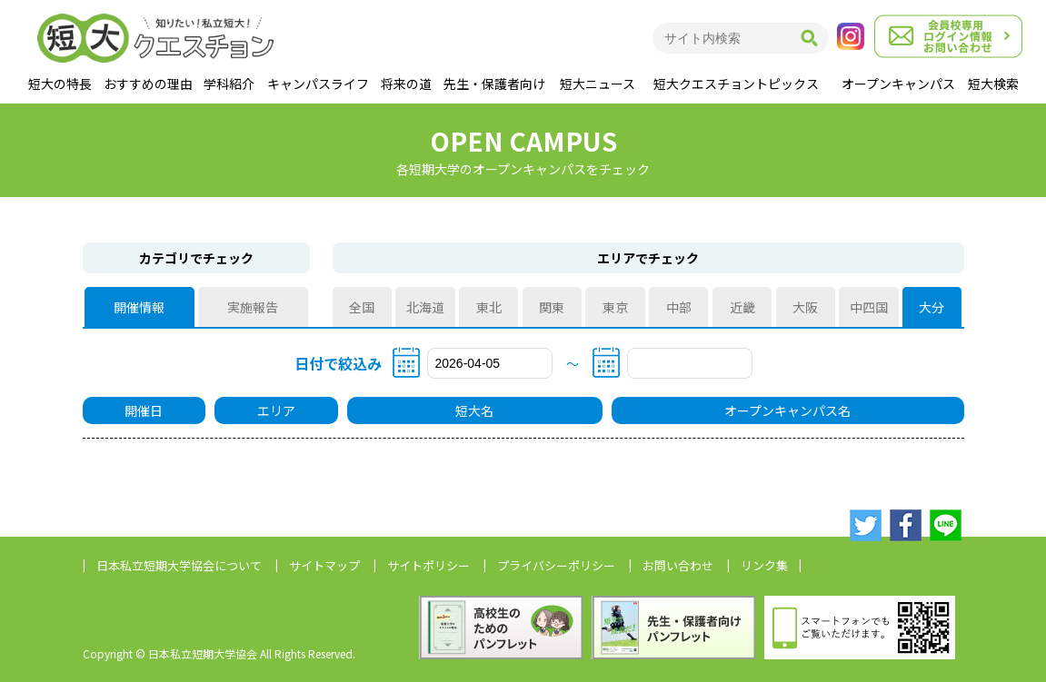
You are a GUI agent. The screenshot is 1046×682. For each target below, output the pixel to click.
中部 (679, 307)
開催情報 (139, 307)
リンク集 (764, 565)
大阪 (805, 307)
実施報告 (252, 307)
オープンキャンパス (898, 83)
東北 (489, 307)
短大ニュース (597, 83)
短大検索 (993, 83)
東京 (615, 307)
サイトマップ (324, 565)
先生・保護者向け (494, 83)
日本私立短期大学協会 (179, 565)
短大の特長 (60, 83)
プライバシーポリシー (556, 565)
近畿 (742, 307)
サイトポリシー (428, 565)
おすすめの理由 (148, 83)
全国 (361, 307)
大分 (932, 307)
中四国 (869, 307)
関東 (551, 307)
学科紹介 (229, 83)
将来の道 (406, 83)
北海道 (425, 307)
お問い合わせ (678, 565)
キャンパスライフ (318, 83)
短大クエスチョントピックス (736, 83)
